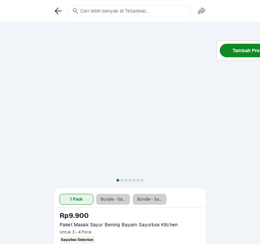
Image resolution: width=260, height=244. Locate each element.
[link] (58, 11)
